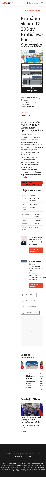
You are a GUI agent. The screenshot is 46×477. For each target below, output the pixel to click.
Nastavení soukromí (7, 471)
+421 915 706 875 (35, 242)
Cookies (41, 469)
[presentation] (22, 369)
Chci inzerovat (33, 3)
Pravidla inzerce (28, 455)
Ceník (39, 455)
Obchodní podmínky (12, 455)
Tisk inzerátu (31, 303)
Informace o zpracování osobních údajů (26, 469)
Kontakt (28, 458)
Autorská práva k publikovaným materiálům (14, 467)
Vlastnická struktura (19, 471)
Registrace (18, 458)
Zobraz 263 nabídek (34, 252)
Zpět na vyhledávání (33, 11)
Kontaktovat (30, 297)
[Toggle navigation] (42, 2)
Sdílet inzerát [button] (31, 309)
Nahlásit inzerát (32, 315)
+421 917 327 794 (35, 277)
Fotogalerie (32, 88)
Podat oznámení (28, 472)
